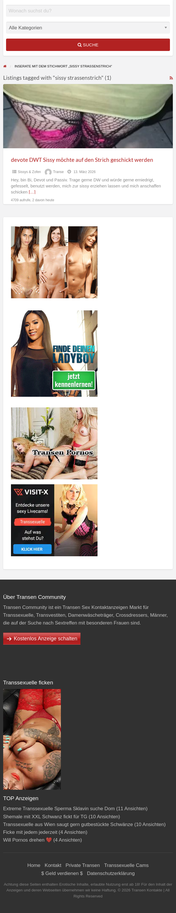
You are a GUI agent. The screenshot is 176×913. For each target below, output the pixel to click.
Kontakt (53, 865)
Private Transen (82, 865)
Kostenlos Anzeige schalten (45, 638)
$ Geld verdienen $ (62, 873)
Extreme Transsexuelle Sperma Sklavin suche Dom (59, 808)
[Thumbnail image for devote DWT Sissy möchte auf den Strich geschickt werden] (88, 116)
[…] (32, 192)
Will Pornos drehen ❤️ (27, 840)
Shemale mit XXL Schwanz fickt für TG (45, 816)
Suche (88, 44)
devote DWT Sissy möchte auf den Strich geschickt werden (82, 159)
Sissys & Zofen (29, 172)
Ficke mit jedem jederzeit (30, 832)
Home (33, 865)
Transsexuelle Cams (126, 865)
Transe (58, 172)
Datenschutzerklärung (111, 873)
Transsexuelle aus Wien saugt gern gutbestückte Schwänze (68, 824)
